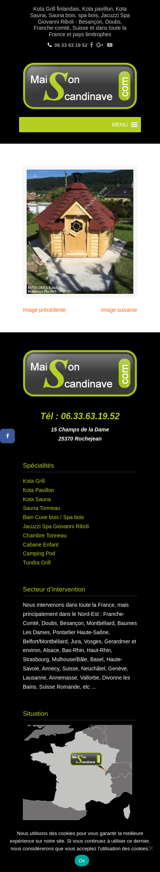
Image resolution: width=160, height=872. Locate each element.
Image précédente (44, 310)
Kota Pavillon (38, 490)
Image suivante (119, 310)
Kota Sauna (37, 499)
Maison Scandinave (80, 85)
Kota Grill (34, 481)
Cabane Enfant (40, 545)
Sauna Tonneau (41, 508)
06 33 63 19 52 (71, 45)
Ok (81, 861)
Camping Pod (39, 553)
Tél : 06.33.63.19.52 (80, 416)
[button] (120, 124)
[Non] (150, 848)
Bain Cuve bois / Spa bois (53, 517)
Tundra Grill (37, 562)
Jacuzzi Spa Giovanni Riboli (56, 526)
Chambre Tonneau (45, 535)
